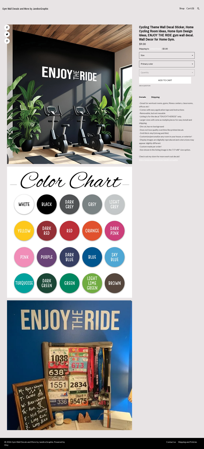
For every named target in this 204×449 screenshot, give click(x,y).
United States (155, 48)
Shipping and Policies (187, 442)
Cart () (190, 8)
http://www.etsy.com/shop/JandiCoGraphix (158, 160)
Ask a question (144, 85)
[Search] (198, 8)
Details (142, 97)
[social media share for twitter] (7, 34)
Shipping (155, 97)
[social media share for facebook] (7, 27)
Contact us (171, 442)
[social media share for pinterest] (7, 41)
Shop (181, 8)
